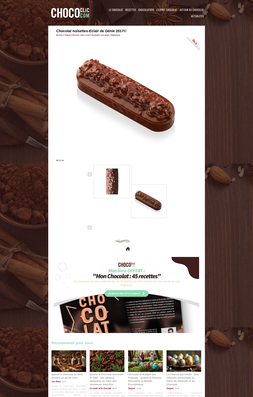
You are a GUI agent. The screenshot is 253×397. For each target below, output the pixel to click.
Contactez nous (61, 377)
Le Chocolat (116, 10)
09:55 (112, 332)
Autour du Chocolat (192, 10)
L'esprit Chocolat (167, 10)
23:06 (137, 335)
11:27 (62, 329)
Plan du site (135, 377)
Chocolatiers (146, 10)
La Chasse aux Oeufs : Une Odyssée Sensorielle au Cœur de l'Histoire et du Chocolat (182, 324)
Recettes (130, 10)
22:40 (176, 332)
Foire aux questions (176, 377)
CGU (94, 377)
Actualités (197, 16)
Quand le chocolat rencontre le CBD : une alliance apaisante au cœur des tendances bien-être (107, 324)
